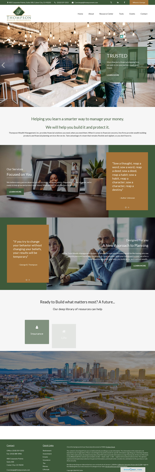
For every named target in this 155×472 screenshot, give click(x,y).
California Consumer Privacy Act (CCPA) (129, 464)
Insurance (46, 460)
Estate (45, 457)
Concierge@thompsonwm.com (85, 2)
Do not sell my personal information (116, 466)
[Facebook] (124, 2)
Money (45, 466)
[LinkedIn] (117, 2)
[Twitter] (111, 2)
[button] (80, 13)
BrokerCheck (110, 447)
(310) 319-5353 (61, 2)
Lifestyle (46, 469)
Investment (47, 454)
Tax (44, 463)
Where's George (139, 2)
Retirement (47, 451)
